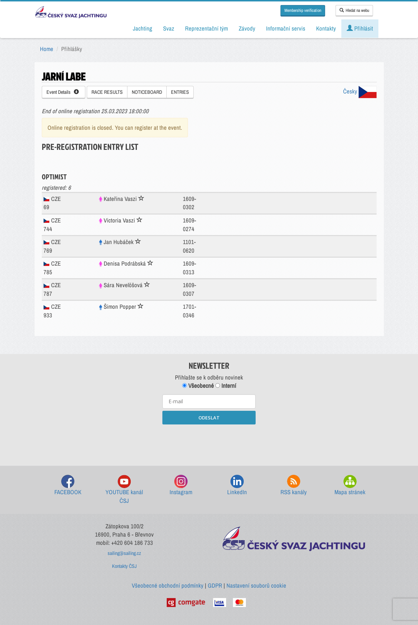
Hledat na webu (354, 10)
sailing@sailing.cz (124, 553)
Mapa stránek (349, 485)
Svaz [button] (168, 28)
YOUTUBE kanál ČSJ (124, 490)
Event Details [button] (62, 92)
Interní (225, 386)
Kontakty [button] (326, 28)
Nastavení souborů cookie (256, 585)
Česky (360, 91)
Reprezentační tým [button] (206, 28)
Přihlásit (360, 28)
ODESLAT (209, 417)
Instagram (181, 485)
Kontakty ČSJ (124, 566)
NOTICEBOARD (147, 92)
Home (46, 49)
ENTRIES (180, 92)
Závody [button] (247, 28)
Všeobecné (198, 386)
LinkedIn (237, 485)
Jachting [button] (142, 28)
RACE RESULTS (107, 92)
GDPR (215, 585)
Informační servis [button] (285, 28)
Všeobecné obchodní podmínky (167, 585)
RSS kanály (293, 485)
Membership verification (302, 10)
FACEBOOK (67, 485)
